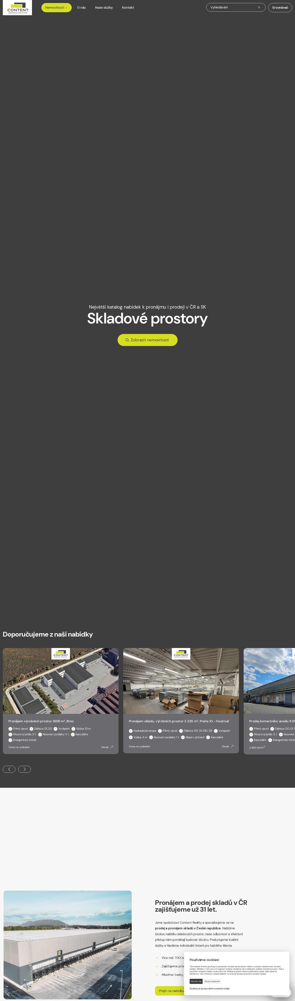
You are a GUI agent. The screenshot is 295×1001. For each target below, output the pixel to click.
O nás (81, 7)
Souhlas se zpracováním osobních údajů (210, 988)
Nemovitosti (56, 7)
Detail (107, 747)
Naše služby (104, 7)
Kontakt (128, 7)
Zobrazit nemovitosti (150, 340)
